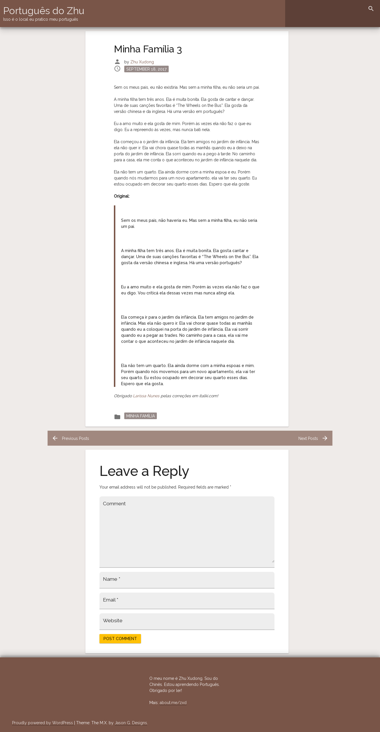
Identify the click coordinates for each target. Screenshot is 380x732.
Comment (114, 503)
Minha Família (140, 415)
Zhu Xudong (142, 62)
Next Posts (313, 438)
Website (113, 620)
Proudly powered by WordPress (43, 722)
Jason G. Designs (131, 722)
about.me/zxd (173, 702)
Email (110, 600)
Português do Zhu (43, 10)
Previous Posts (70, 438)
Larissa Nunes (146, 396)
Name (111, 579)
